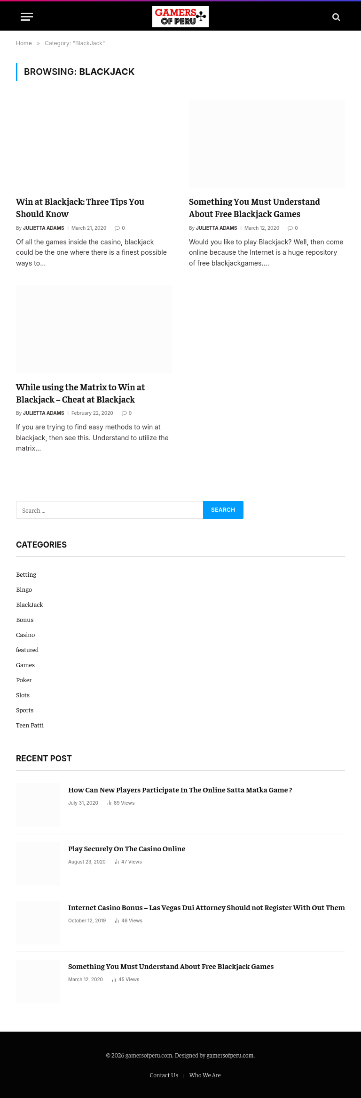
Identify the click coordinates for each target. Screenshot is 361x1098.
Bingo (24, 589)
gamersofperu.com (230, 1055)
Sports (25, 709)
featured (27, 649)
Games (25, 664)
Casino (25, 634)
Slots (23, 694)
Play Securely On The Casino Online (126, 848)
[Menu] (27, 16)
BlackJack (29, 604)
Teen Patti (30, 724)
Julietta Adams (43, 228)
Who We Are (205, 1075)
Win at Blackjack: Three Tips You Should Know (80, 207)
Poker (23, 679)
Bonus (24, 619)
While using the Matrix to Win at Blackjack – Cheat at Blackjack (80, 392)
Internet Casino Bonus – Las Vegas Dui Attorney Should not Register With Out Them (206, 907)
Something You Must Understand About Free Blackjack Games (254, 207)
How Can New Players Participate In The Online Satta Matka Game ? (180, 789)
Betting (26, 574)
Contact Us (163, 1075)
